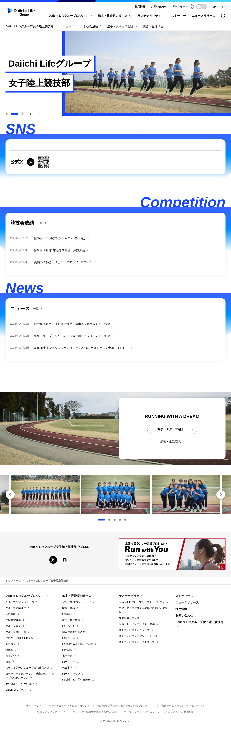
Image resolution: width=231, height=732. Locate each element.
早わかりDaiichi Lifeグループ (22, 637)
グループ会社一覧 (16, 631)
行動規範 (11, 614)
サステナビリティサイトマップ (137, 642)
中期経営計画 (13, 620)
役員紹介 (11, 655)
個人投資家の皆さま (73, 631)
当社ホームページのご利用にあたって (183, 705)
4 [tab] (120, 520)
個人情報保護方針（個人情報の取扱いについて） (125, 705)
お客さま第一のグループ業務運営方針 (27, 667)
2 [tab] (109, 520)
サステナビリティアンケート (135, 636)
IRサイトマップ (71, 673)
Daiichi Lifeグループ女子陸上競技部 (29, 26)
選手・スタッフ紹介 (120, 26)
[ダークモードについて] (192, 6)
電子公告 (67, 655)
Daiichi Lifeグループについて (25, 595)
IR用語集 (67, 649)
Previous (31, 114)
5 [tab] (125, 520)
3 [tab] (114, 520)
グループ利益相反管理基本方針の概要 (94, 711)
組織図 (9, 649)
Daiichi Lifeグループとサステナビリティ (142, 602)
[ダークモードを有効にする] (201, 6)
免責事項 (67, 667)
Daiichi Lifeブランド (17, 689)
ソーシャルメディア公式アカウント (69, 705)
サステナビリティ (130, 595)
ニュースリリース (187, 602)
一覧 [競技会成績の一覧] (40, 223)
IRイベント (68, 625)
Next (38, 114)
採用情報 (140, 6)
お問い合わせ (158, 6)
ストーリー (182, 595)
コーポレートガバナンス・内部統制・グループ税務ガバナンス (30, 675)
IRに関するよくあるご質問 (77, 643)
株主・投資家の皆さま (76, 595)
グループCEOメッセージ (20, 602)
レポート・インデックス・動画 (137, 624)
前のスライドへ (10, 494)
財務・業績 (68, 608)
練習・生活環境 (153, 26)
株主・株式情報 (71, 620)
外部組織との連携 (129, 618)
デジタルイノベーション (20, 683)
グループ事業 (13, 625)
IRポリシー (68, 661)
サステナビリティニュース (134, 630)
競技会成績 (90, 26)
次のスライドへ (220, 494)
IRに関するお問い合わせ (76, 679)
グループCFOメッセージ (76, 602)
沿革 (8, 661)
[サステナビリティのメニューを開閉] (151, 17)
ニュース (68, 26)
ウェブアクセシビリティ (51, 711)
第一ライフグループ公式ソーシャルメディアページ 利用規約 (159, 711)
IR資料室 (67, 614)
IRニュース (68, 637)
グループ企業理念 (16, 608)
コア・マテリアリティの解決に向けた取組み (143, 610)
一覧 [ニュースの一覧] (36, 308)
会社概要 (11, 643)
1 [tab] (7, 114)
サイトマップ (33, 705)
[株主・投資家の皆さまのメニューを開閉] (115, 17)
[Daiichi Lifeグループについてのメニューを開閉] (70, 17)
